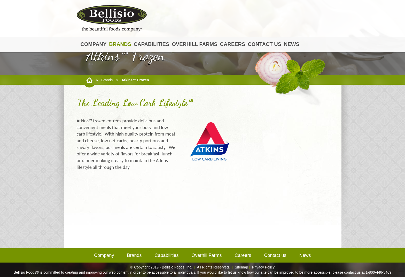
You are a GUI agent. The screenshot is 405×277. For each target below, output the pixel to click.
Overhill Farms (194, 44)
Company (94, 44)
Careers (232, 44)
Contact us (264, 44)
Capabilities (151, 44)
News (291, 44)
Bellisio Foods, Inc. (177, 267)
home (89, 80)
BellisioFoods (112, 18)
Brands (120, 44)
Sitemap (241, 267)
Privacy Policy (263, 267)
